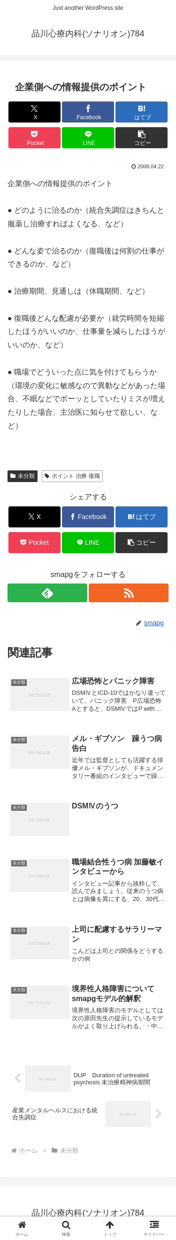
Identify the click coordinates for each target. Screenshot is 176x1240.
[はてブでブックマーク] (141, 112)
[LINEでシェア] (88, 137)
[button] (141, 137)
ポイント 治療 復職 (72, 476)
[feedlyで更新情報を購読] (47, 593)
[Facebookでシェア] (88, 112)
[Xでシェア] (34, 112)
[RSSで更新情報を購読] (128, 593)
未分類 (22, 476)
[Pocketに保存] (34, 137)
